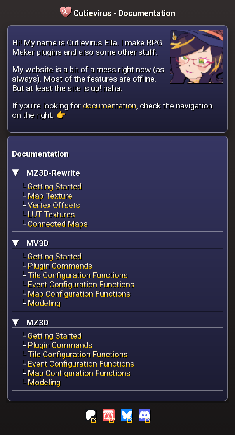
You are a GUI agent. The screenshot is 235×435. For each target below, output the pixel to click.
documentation (109, 105)
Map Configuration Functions (79, 294)
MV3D (36, 243)
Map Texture (50, 196)
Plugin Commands (60, 266)
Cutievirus (86, 13)
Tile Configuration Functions (78, 275)
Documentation (146, 13)
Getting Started (55, 186)
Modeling (44, 303)
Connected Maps (58, 224)
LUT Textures (51, 214)
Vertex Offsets (54, 205)
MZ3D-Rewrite (52, 173)
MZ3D (36, 322)
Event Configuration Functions (81, 284)
